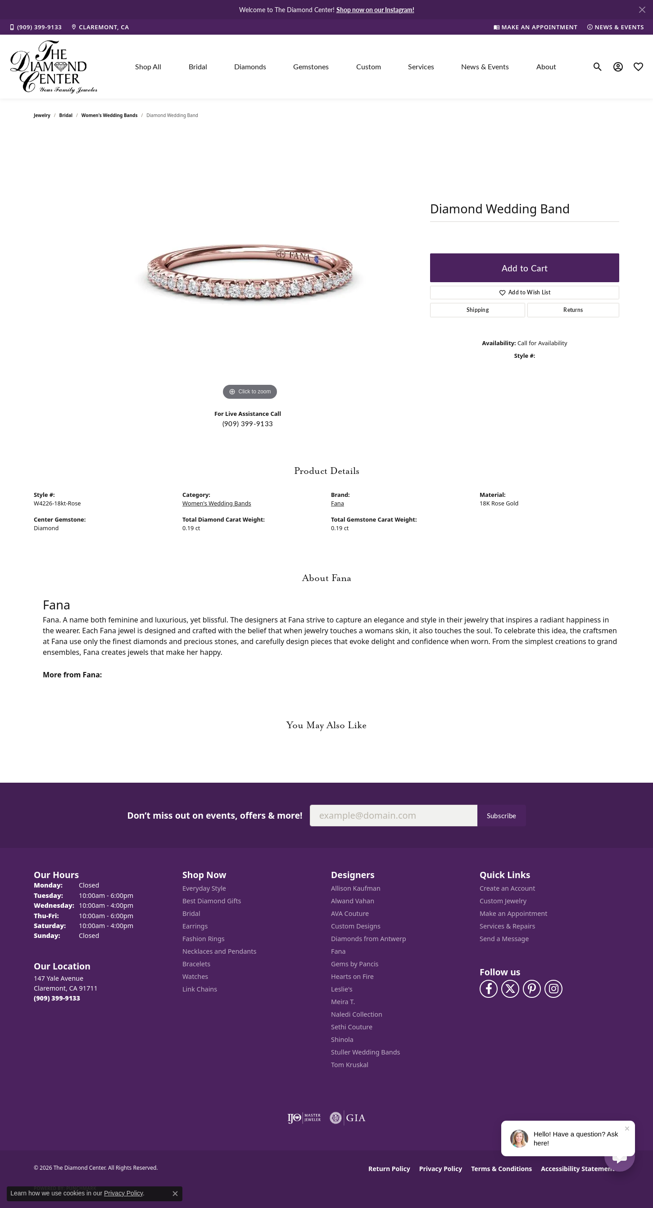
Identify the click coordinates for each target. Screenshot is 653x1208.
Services (421, 66)
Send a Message (504, 938)
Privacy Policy (440, 1168)
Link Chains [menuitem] (199, 989)
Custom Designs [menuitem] (356, 926)
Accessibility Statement (578, 1168)
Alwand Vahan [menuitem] (352, 901)
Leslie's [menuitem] (342, 989)
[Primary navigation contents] (346, 67)
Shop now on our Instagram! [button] (375, 9)
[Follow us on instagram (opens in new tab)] (553, 989)
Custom (368, 66)
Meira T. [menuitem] (343, 1001)
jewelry (42, 115)
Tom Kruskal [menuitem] (349, 1064)
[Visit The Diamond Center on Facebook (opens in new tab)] (489, 989)
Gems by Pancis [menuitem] (355, 964)
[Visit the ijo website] (304, 1118)
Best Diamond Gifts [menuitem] (211, 901)
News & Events (485, 66)
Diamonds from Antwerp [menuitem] (368, 938)
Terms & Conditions (501, 1168)
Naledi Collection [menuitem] (356, 1014)
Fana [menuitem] (338, 951)
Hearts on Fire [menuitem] (352, 976)
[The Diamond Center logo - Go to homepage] (54, 67)
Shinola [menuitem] (342, 1039)
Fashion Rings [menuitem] (203, 938)
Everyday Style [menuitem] (204, 888)
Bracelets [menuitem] (196, 964)
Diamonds (250, 66)
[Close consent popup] (175, 1193)
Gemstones (311, 66)
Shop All (148, 66)
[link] (35, 27)
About (546, 66)
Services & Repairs (507, 926)
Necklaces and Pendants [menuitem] (219, 951)
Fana (337, 503)
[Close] (642, 9)
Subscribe (502, 815)
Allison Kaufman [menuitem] (356, 888)
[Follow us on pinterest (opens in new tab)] (532, 989)
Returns (573, 310)
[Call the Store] (57, 998)
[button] (597, 67)
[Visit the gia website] (348, 1118)
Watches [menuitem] (195, 976)
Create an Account (507, 888)
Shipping (478, 310)
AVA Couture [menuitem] (350, 913)
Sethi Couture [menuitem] (351, 1027)
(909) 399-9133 (247, 423)
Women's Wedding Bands (110, 115)
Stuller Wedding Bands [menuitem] (365, 1052)
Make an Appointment (513, 913)
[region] (250, 267)
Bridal (198, 66)
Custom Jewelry (503, 901)
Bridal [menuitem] (191, 913)
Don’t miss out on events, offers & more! (214, 815)
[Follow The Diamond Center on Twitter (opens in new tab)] (510, 989)
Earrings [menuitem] (195, 926)
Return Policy (389, 1168)
